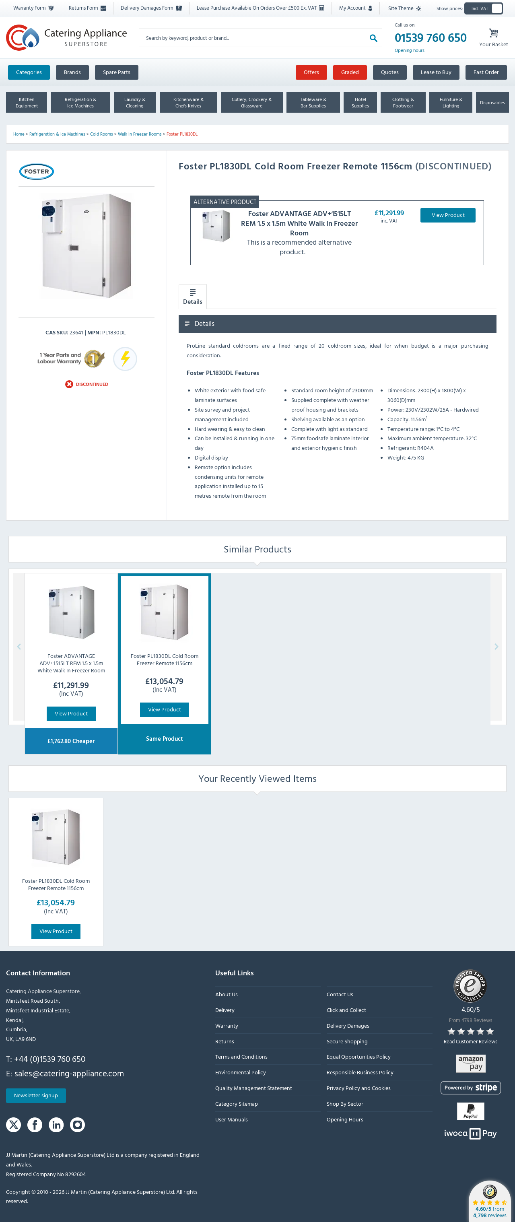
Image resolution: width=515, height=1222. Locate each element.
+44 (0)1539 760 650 (49, 1058)
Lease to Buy (436, 72)
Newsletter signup (36, 1095)
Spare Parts (116, 72)
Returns (224, 1041)
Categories (29, 72)
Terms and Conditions (241, 1057)
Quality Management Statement (253, 1088)
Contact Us (340, 994)
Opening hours (409, 50)
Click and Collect (346, 1010)
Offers (311, 72)
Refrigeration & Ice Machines (57, 134)
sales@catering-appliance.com (69, 1073)
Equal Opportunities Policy (359, 1057)
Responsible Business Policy (360, 1072)
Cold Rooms (101, 134)
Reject (212, 660)
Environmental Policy (240, 1072)
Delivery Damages (348, 1025)
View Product (448, 214)
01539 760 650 (431, 38)
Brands (72, 72)
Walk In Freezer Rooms (140, 134)
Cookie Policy (292, 638)
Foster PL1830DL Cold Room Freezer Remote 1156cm (56, 884)
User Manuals (231, 1119)
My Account (355, 8)
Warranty (226, 1025)
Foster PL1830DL (182, 134)
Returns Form (87, 8)
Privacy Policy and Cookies (359, 1088)
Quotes (390, 72)
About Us (226, 994)
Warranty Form (33, 8)
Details (192, 297)
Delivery (225, 1010)
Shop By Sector (345, 1103)
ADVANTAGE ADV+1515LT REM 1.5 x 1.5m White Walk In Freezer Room (299, 223)
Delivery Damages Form (151, 8)
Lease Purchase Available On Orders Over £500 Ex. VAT (260, 8)
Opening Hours (345, 1119)
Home (19, 134)
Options (252, 660)
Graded (350, 72)
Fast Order (486, 72)
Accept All (297, 660)
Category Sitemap (236, 1103)
